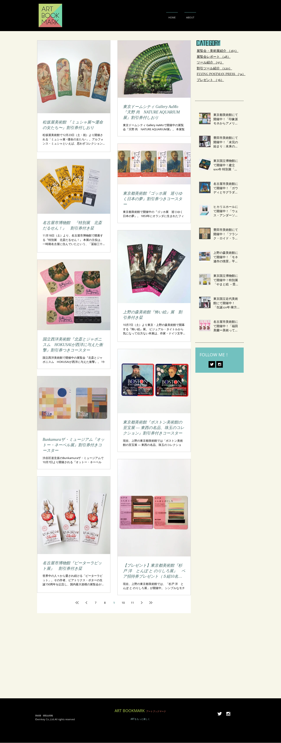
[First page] (77, 603)
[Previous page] (86, 603)
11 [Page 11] (132, 603)
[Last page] (151, 603)
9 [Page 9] (114, 603)
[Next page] (142, 603)
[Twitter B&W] (212, 364)
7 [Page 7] (95, 603)
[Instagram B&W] (219, 364)
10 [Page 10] (123, 603)
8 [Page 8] (105, 603)
